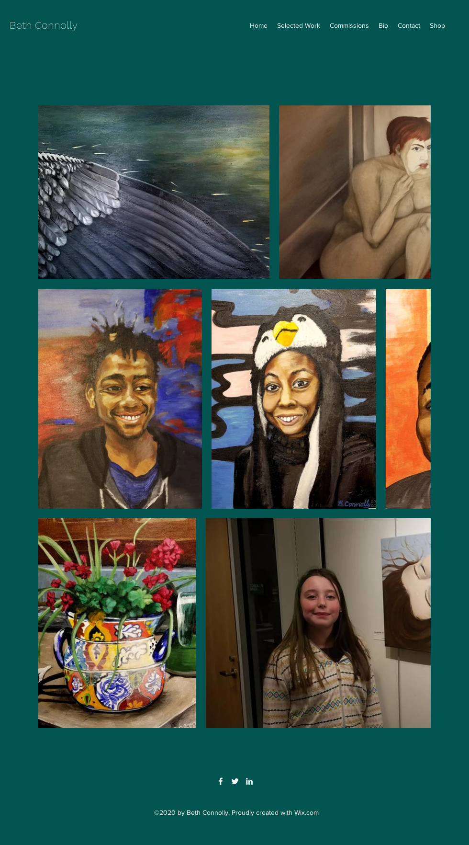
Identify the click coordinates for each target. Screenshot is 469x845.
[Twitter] (235, 781)
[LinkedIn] (249, 781)
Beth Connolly (44, 25)
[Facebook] (220, 781)
